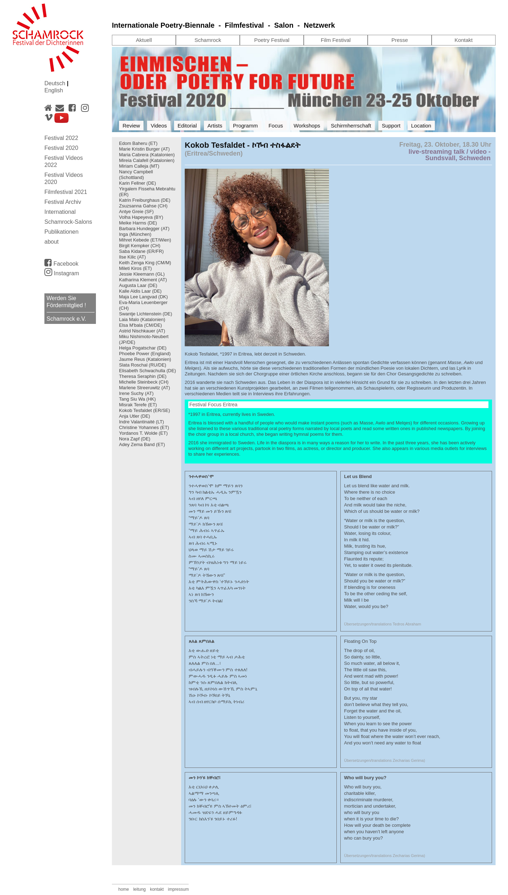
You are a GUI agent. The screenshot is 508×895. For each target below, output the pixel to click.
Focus (276, 126)
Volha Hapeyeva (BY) (141, 217)
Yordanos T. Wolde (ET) (143, 433)
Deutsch (55, 83)
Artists (214, 126)
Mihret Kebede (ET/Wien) (145, 240)
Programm (245, 126)
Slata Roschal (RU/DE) (142, 365)
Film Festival (336, 40)
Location (421, 126)
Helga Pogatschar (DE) (143, 348)
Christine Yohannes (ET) (144, 427)
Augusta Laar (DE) (138, 285)
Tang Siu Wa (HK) (137, 399)
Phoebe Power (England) (145, 353)
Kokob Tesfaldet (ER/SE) (144, 410)
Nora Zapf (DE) (134, 438)
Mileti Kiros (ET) (135, 268)
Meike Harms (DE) (138, 223)
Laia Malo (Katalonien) (142, 319)
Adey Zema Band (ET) (142, 444)
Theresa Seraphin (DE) (143, 376)
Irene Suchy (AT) (136, 393)
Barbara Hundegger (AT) (144, 228)
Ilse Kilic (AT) (132, 257)
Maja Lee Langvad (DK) (143, 296)
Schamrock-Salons (68, 222)
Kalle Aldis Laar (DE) (140, 291)
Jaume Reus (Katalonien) (145, 359)
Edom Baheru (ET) (138, 143)
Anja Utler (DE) (134, 416)
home (123, 889)
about (51, 242)
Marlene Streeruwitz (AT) (144, 387)
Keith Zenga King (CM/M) (145, 262)
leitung (139, 889)
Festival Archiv (62, 202)
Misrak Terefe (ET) (138, 404)
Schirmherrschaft (351, 126)
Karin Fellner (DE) (137, 183)
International (60, 212)
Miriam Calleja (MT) (139, 166)
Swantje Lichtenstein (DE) (145, 313)
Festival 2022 (61, 138)
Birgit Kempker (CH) (139, 245)
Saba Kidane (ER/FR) (141, 251)
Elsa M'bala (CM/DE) (140, 325)
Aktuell (144, 40)
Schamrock (207, 40)
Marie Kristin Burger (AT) (144, 149)
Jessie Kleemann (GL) (142, 274)
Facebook (61, 262)
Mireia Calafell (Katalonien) (146, 160)
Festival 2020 (61, 148)
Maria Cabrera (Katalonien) (147, 154)
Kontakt (464, 40)
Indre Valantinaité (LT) (141, 421)
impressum (178, 889)
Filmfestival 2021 (65, 192)
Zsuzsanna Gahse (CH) (143, 205)
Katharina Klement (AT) (143, 279)
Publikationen (61, 232)
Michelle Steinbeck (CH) (143, 382)
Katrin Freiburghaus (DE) (145, 200)
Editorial (187, 126)
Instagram (61, 273)
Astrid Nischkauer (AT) (142, 330)
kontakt (157, 889)
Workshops (307, 126)
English (53, 90)
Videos (159, 126)
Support (391, 126)
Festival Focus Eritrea (213, 404)
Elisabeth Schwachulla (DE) (147, 370)
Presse (399, 40)
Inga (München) (135, 234)
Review (131, 126)
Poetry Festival (271, 40)
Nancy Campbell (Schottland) (136, 174)
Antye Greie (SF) (136, 211)
